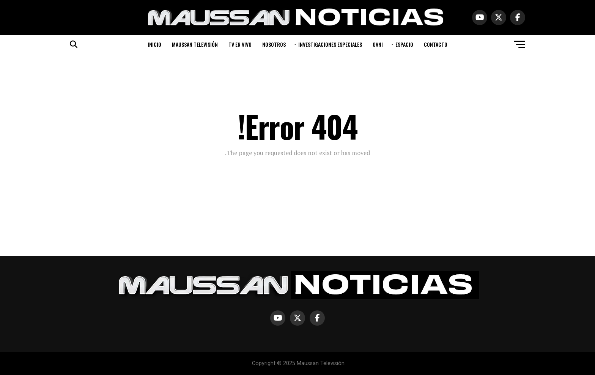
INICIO (154, 44)
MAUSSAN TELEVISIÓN (195, 44)
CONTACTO (435, 44)
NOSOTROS (274, 44)
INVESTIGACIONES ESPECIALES (330, 44)
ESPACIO (404, 44)
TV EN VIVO (240, 44)
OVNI (378, 44)
